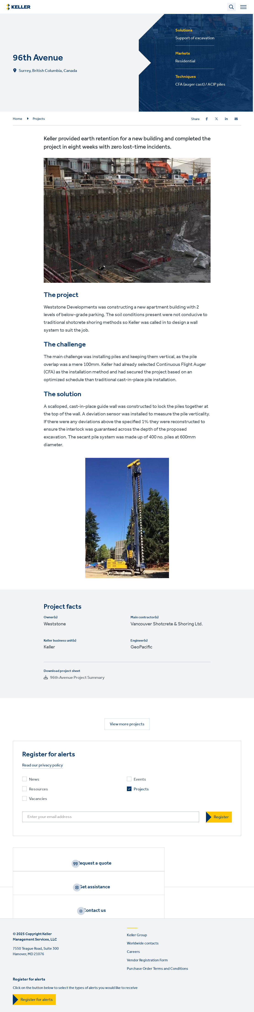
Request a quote (57, 863)
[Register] (219, 817)
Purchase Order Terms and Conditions (157, 929)
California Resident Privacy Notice (121, 978)
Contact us (208, 863)
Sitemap (196, 978)
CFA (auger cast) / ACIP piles (200, 84)
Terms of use (23, 978)
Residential (185, 61)
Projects (39, 119)
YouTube (56, 997)
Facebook (17, 997)
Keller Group (137, 895)
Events (140, 779)
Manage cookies (168, 978)
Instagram (30, 997)
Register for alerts (37, 960)
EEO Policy (78, 978)
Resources (38, 789)
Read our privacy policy (42, 765)
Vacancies (38, 799)
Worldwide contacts (143, 904)
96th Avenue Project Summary (77, 678)
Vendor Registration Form (147, 920)
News (34, 779)
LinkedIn (43, 997)
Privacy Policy (51, 978)
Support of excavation (194, 38)
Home (17, 119)
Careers (133, 912)
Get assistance (132, 863)
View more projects (127, 724)
